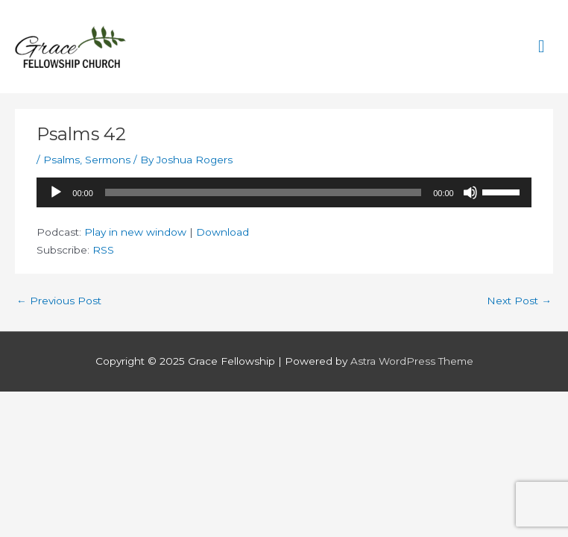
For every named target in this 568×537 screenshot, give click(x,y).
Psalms (61, 160)
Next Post (519, 301)
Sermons (107, 160)
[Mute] (470, 192)
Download (222, 232)
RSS (103, 250)
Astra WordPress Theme (411, 361)
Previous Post (58, 301)
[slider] (263, 192)
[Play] (55, 192)
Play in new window (135, 232)
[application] (284, 192)
